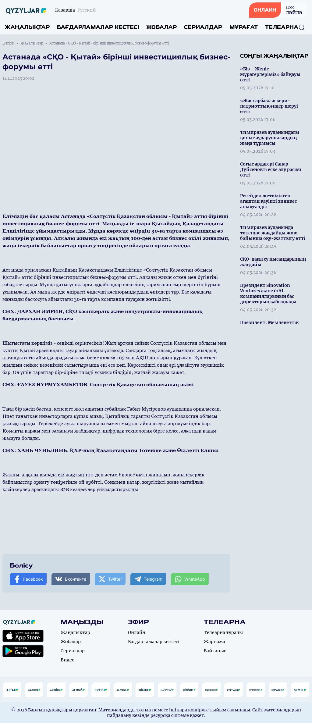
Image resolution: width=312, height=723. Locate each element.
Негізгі (8, 43)
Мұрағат (243, 27)
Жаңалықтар (27, 27)
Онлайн (136, 632)
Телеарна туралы (223, 632)
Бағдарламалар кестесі (98, 27)
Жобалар (161, 27)
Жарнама (214, 641)
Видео (68, 660)
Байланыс (215, 651)
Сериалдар (203, 27)
